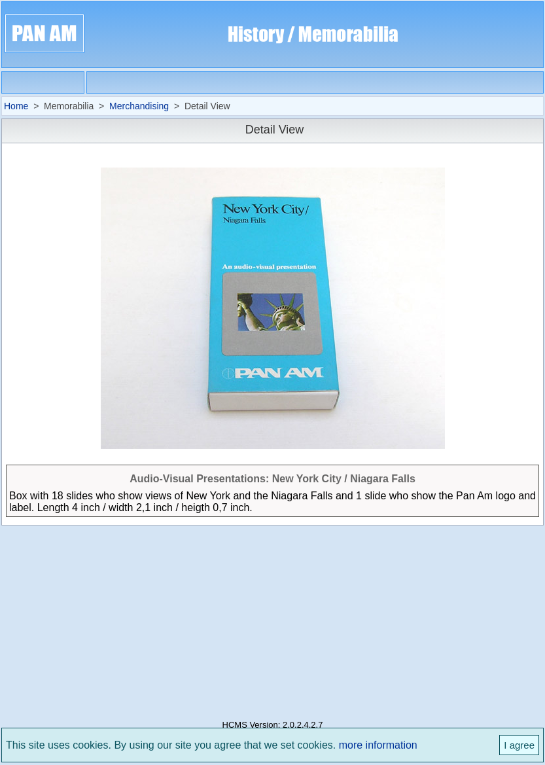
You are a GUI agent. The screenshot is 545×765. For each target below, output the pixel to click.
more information (378, 745)
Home (16, 106)
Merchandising (139, 106)
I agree (519, 745)
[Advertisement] (272, 618)
